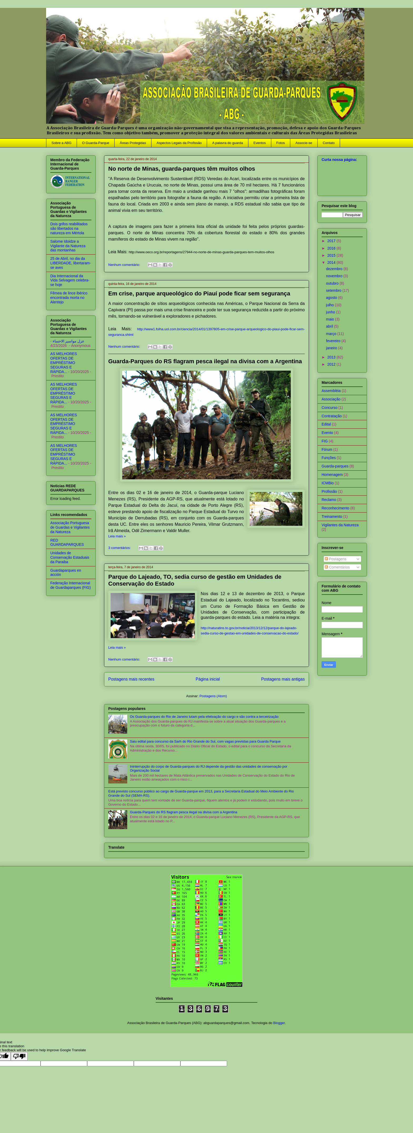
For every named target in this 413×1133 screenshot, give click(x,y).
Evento (327, 433)
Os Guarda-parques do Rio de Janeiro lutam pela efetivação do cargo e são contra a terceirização (204, 717)
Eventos (259, 143)
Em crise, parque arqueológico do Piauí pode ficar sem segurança (199, 293)
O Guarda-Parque (95, 143)
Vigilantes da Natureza (340, 525)
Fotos (280, 143)
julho (330, 305)
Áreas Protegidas (133, 143)
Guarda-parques (335, 466)
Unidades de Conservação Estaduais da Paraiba (69, 557)
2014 (332, 262)
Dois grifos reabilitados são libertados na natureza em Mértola (69, 228)
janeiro (332, 348)
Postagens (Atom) (213, 696)
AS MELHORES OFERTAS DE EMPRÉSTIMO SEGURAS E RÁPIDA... (63, 363)
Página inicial (208, 679)
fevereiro (333, 341)
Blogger (279, 1023)
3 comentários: (120, 548)
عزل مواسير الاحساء (69, 341)
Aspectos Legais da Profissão (178, 143)
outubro (333, 283)
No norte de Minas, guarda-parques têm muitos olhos (181, 168)
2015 (332, 255)
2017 (332, 241)
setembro (334, 290)
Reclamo (329, 500)
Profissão (329, 491)
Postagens (335, 559)
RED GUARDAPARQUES (67, 542)
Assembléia (331, 391)
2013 (332, 357)
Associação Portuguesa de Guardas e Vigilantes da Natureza (70, 527)
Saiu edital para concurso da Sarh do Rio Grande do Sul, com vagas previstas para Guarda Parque (205, 741)
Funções (329, 458)
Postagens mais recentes (131, 679)
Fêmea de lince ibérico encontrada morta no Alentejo (68, 297)
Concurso (329, 407)
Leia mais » (117, 536)
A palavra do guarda (227, 143)
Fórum (327, 449)
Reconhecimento (335, 508)
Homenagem (332, 474)
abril (330, 326)
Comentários (337, 567)
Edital (326, 424)
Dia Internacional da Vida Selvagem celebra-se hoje (69, 280)
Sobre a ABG (62, 143)
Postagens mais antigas (283, 679)
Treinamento (332, 516)
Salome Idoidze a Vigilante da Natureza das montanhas (68, 245)
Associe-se (304, 143)
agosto (332, 297)
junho (331, 312)
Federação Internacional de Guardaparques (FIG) (70, 585)
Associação (331, 399)
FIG (325, 441)
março (331, 334)
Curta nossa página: (339, 159)
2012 (332, 364)
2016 (332, 248)
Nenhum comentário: (124, 265)
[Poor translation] (19, 1056)
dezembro (334, 269)
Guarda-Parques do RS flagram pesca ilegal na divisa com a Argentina (205, 361)
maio (330, 319)
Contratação (332, 416)
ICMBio (328, 483)
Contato (329, 143)
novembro (334, 276)
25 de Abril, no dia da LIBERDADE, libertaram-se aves (70, 263)
